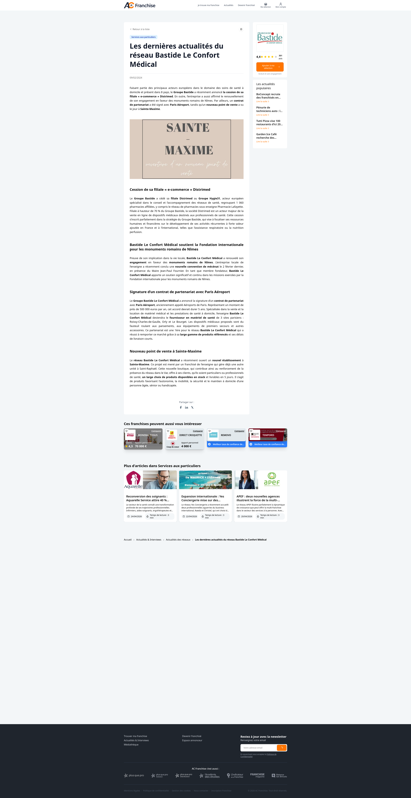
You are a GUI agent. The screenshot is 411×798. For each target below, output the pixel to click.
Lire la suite (263, 101)
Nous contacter (201, 790)
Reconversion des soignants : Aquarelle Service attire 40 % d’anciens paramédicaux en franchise (146, 502)
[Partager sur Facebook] (180, 407)
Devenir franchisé (191, 736)
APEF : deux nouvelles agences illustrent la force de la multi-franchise (258, 500)
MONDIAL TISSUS (148, 435)
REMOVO (226, 435)
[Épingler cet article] (241, 29)
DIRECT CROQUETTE (190, 435)
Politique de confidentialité (156, 790)
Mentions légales (132, 790)
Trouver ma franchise (135, 736)
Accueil (128, 539)
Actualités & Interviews (148, 539)
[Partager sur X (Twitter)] (192, 407)
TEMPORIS (268, 435)
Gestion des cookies (181, 790)
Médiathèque (131, 744)
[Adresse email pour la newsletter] (258, 748)
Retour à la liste (140, 29)
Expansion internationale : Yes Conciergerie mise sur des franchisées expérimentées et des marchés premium (205, 502)
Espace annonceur (192, 740)
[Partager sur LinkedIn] (186, 407)
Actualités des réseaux (178, 539)
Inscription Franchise (221, 790)
